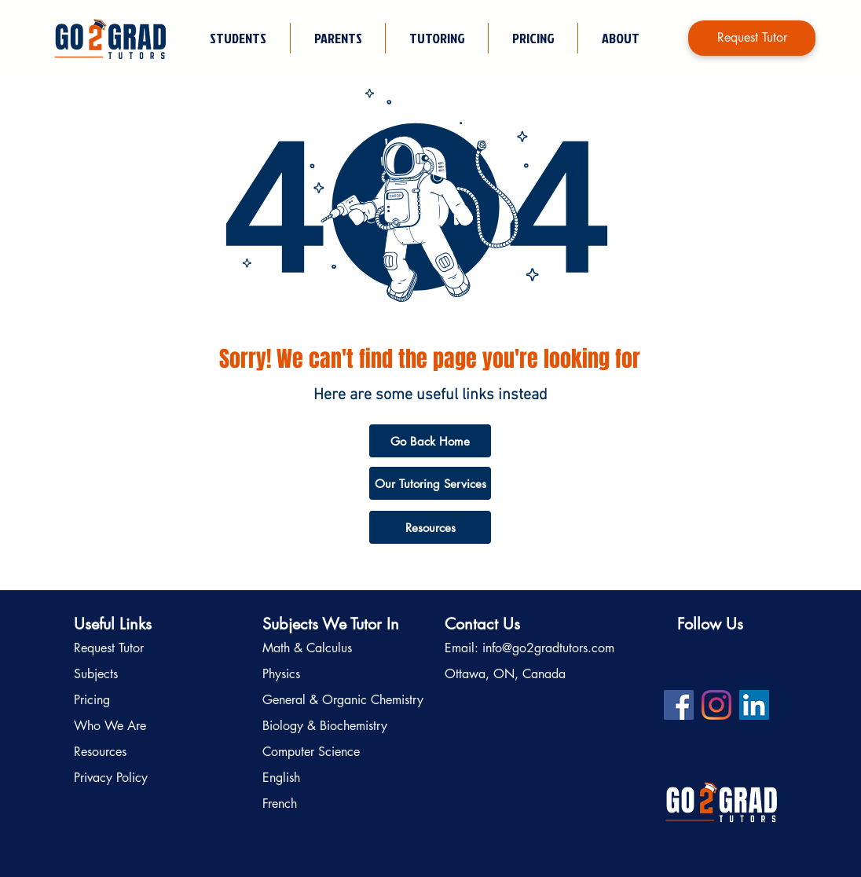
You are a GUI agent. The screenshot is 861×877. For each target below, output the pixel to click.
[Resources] (430, 527)
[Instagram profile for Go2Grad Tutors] (716, 705)
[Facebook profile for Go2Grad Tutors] (679, 705)
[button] (436, 38)
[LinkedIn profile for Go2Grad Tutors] (754, 705)
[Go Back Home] (430, 440)
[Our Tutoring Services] (430, 483)
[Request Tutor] (751, 38)
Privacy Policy (111, 777)
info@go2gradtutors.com (548, 648)
